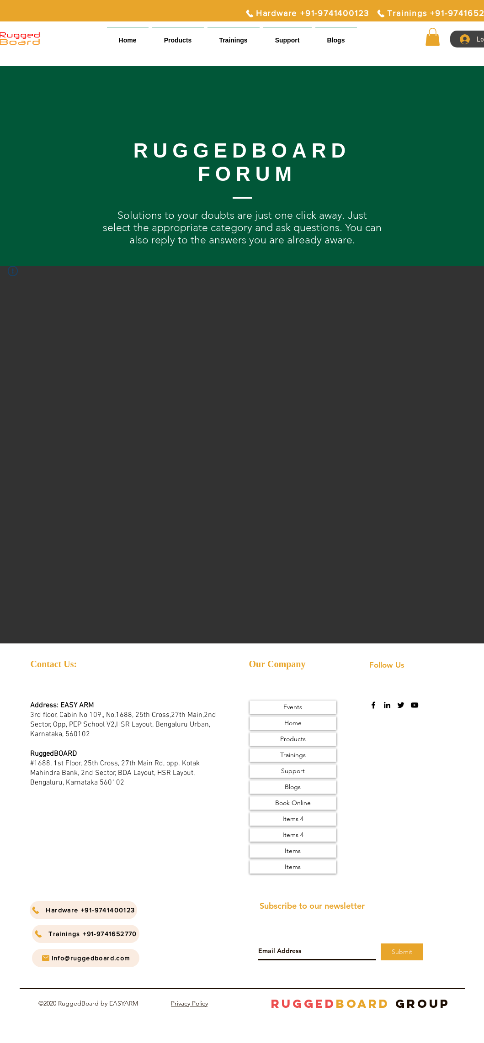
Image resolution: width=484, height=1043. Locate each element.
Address (43, 705)
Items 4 (292, 819)
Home (293, 723)
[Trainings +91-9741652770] (85, 934)
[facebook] (373, 705)
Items (293, 851)
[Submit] (402, 951)
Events (292, 707)
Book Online (293, 803)
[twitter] (400, 705)
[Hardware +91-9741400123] (307, 13)
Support (293, 771)
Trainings (293, 755)
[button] (287, 36)
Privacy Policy (189, 1003)
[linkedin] (387, 705)
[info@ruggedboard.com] (85, 958)
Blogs (293, 787)
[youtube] (414, 705)
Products (293, 739)
